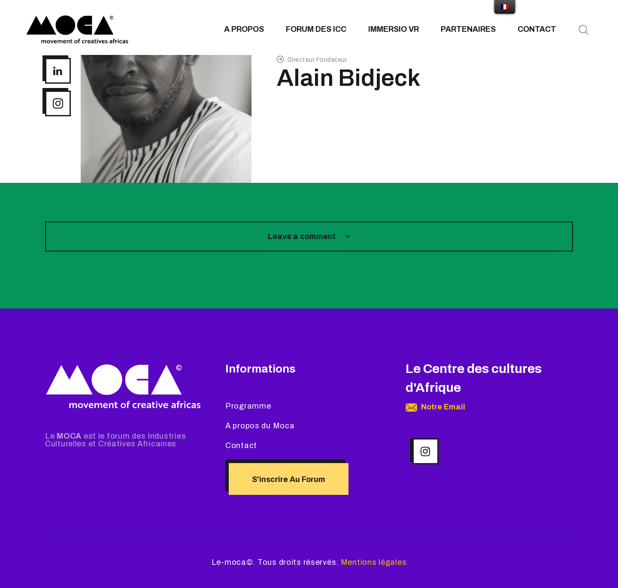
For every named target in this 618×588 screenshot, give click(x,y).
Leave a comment (302, 236)
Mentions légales (374, 562)
